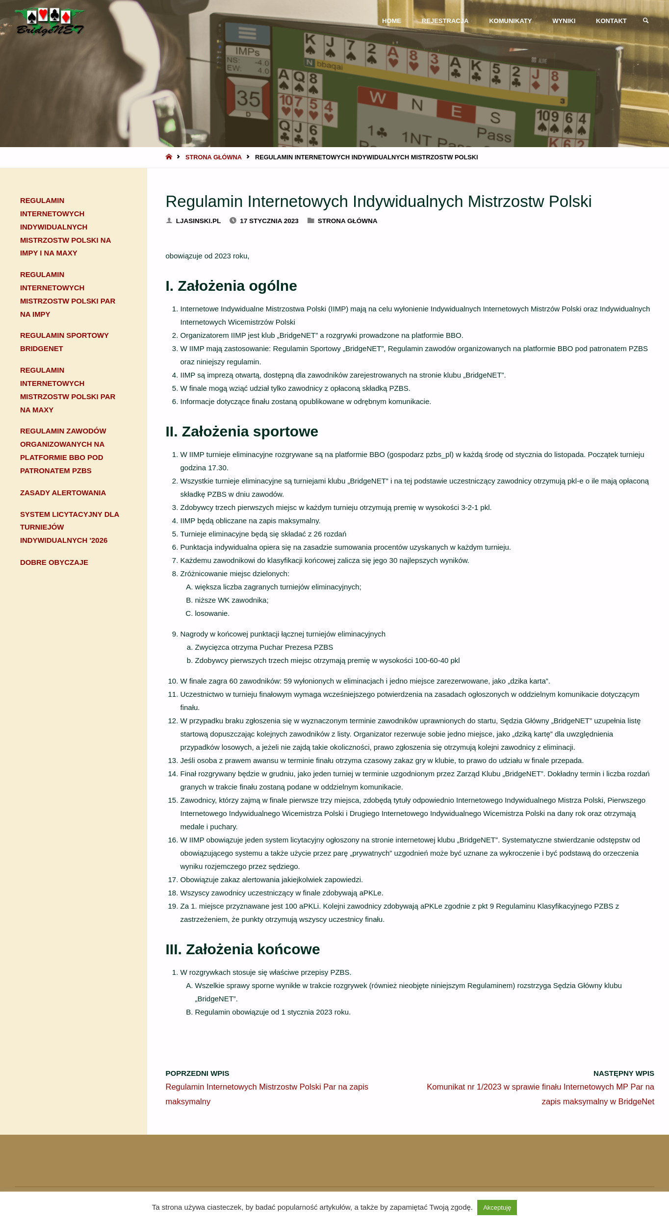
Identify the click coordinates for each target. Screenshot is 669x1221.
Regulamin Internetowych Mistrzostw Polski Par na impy (68, 295)
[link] (645, 21)
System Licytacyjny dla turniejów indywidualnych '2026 (70, 528)
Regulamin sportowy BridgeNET (64, 343)
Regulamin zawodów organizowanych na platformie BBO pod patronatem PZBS (63, 453)
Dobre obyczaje (54, 564)
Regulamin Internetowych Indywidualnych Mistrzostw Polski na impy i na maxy (66, 227)
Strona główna (213, 157)
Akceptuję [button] (497, 1207)
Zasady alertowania (63, 494)
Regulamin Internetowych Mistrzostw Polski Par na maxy (68, 391)
